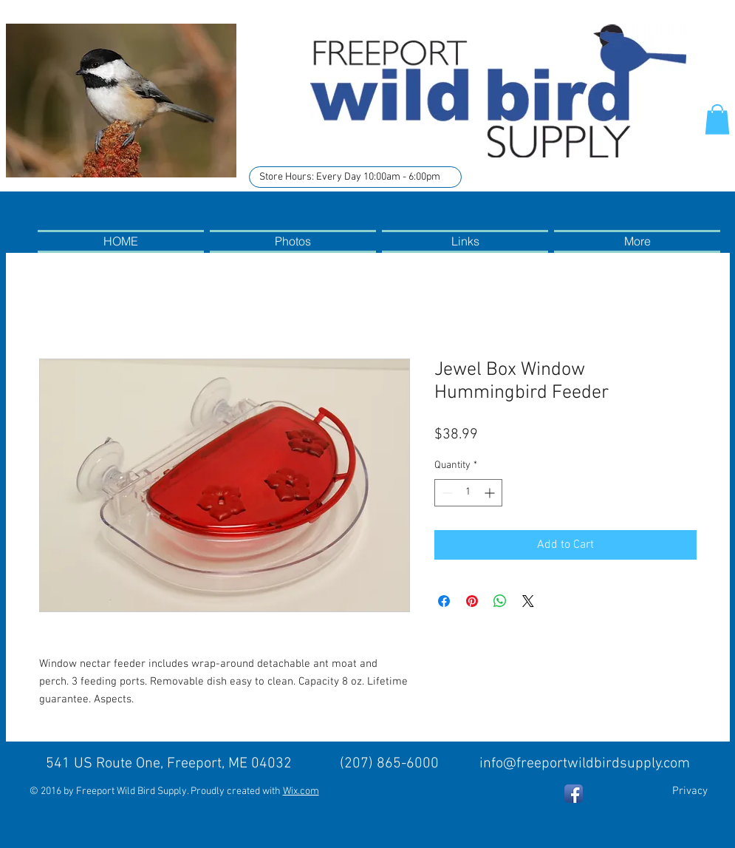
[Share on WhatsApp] (500, 601)
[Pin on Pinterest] (472, 601)
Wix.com (301, 791)
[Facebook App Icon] (573, 793)
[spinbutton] (468, 493)
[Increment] (491, 493)
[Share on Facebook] (444, 601)
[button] (717, 119)
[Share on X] (528, 601)
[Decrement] (446, 493)
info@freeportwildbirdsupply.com (584, 764)
